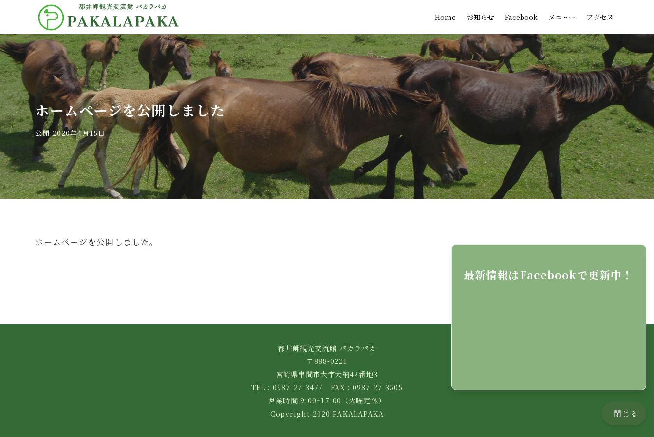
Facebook (521, 17)
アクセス (600, 17)
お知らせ (480, 17)
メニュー (562, 17)
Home (445, 17)
